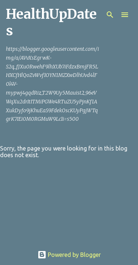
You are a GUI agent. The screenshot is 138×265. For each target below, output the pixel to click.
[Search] (110, 15)
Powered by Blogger (69, 254)
